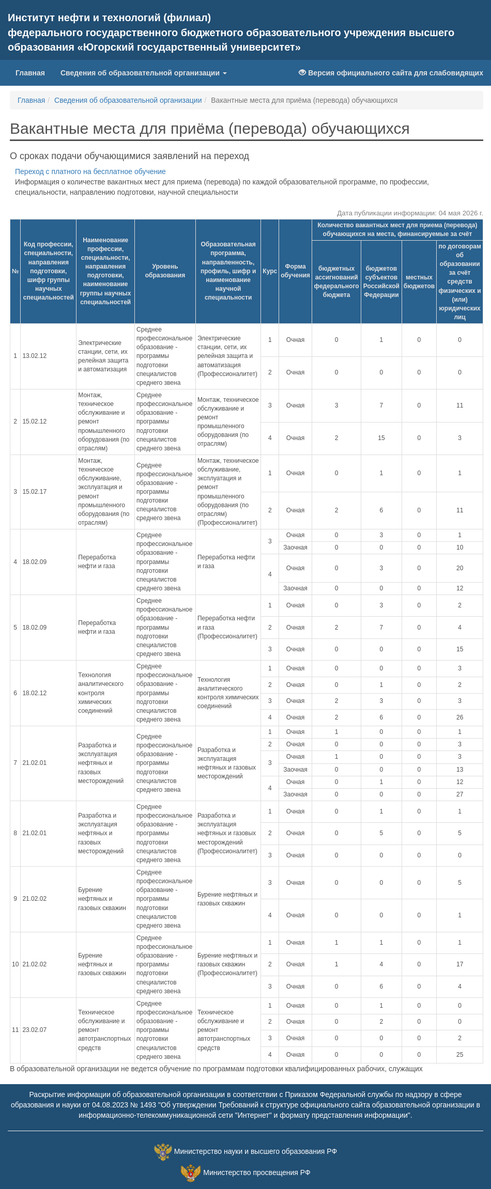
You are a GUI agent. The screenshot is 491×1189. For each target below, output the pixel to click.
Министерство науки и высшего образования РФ (255, 1151)
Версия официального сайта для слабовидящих (391, 73)
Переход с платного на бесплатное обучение (90, 171)
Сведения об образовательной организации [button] (143, 73)
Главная (34, 72)
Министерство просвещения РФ (256, 1172)
